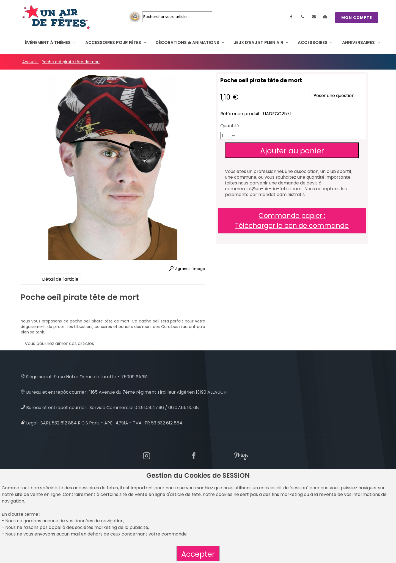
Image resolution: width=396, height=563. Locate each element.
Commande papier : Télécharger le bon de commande (292, 220)
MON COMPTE (356, 17)
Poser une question (334, 95)
